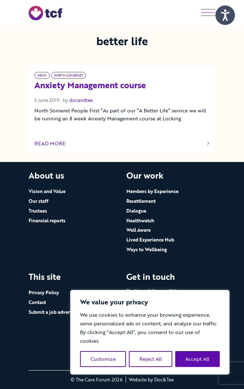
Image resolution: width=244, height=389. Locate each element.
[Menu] (208, 13)
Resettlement (141, 201)
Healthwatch (140, 220)
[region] (150, 332)
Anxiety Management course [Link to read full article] (90, 85)
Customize (103, 359)
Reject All (150, 359)
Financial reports (47, 220)
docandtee (81, 100)
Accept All (197, 359)
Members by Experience (152, 191)
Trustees (38, 211)
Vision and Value (47, 191)
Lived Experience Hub (150, 239)
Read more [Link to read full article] (122, 144)
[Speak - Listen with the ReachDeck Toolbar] (225, 15)
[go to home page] (45, 12)
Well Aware (138, 230)
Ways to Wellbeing (146, 249)
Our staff (39, 201)
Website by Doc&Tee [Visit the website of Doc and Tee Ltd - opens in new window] (151, 379)
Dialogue (136, 211)
